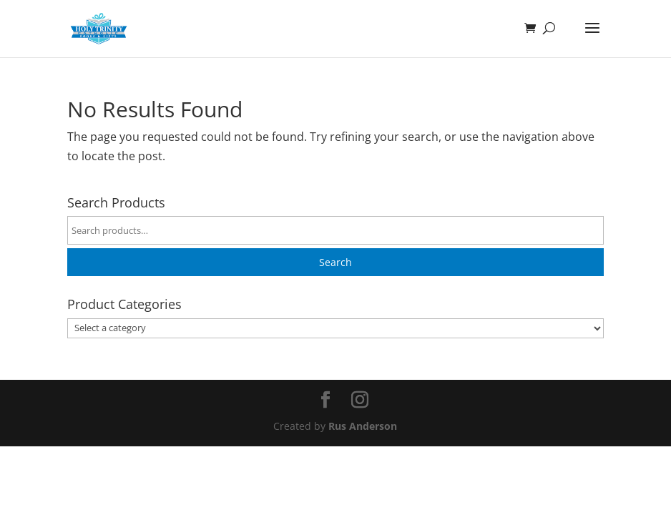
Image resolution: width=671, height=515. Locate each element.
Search (335, 262)
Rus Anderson (362, 426)
